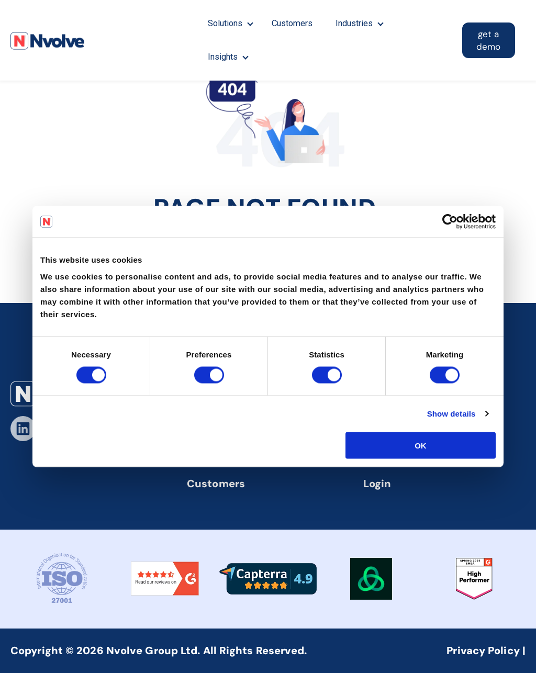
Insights (223, 57)
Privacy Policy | (486, 650)
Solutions (225, 23)
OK (421, 445)
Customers (293, 23)
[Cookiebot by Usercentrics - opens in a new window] (450, 222)
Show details (451, 413)
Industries (356, 23)
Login (377, 483)
